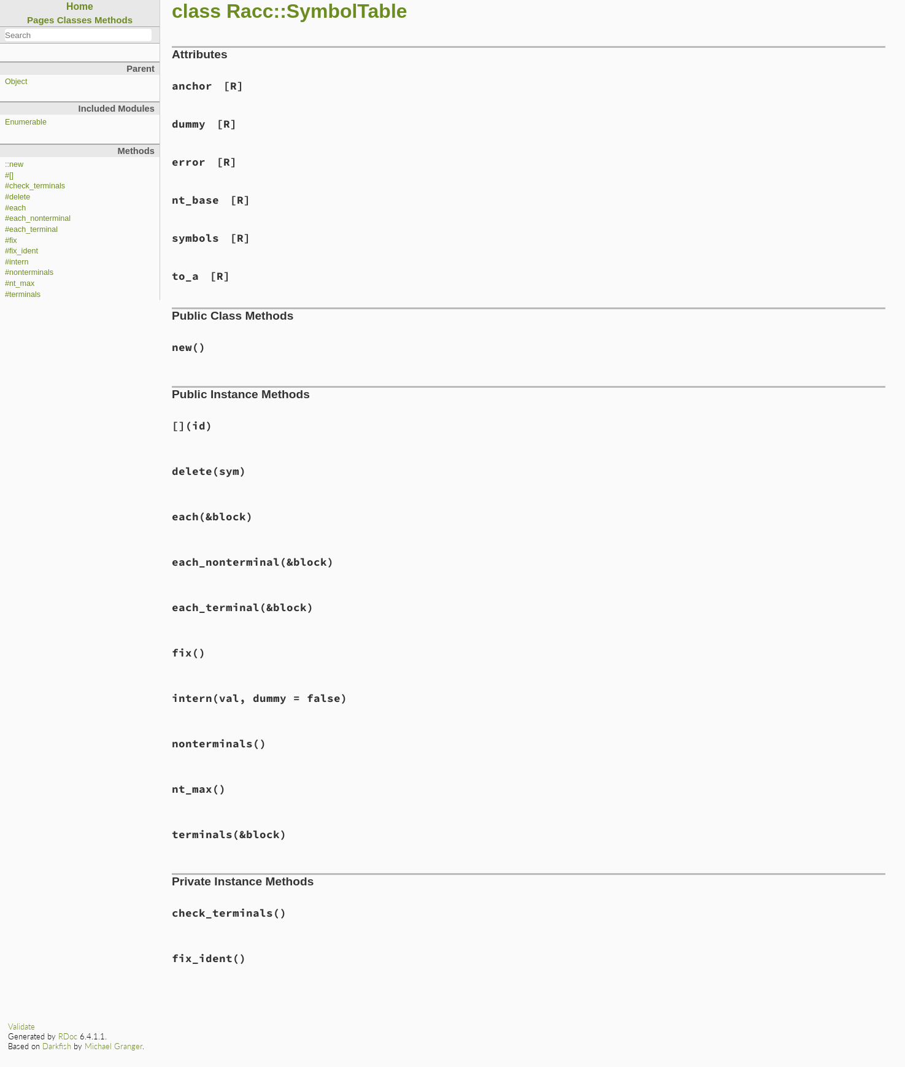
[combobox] (78, 35)
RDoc (67, 1036)
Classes (74, 20)
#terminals (22, 294)
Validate (21, 1026)
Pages (41, 20)
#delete (17, 197)
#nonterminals (29, 272)
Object (16, 81)
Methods (113, 20)
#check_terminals (35, 186)
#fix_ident (21, 251)
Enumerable (26, 122)
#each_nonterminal (38, 218)
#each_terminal (31, 229)
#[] (9, 175)
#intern (17, 262)
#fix (11, 240)
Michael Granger (113, 1046)
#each (15, 208)
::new (14, 164)
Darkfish (56, 1046)
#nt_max (19, 283)
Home (79, 6)
